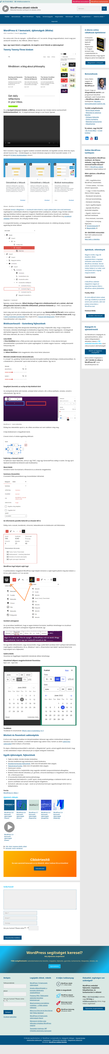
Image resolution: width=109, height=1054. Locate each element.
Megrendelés (59, 16)
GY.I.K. (77, 16)
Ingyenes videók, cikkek (20, 846)
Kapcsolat (54, 21)
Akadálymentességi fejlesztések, (19, 764)
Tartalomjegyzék (48, 16)
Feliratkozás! (40, 869)
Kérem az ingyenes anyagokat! (95, 351)
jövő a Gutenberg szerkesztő (15, 317)
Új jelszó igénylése (10, 1017)
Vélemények (69, 16)
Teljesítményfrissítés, (15, 766)
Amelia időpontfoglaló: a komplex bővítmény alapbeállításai (38, 990)
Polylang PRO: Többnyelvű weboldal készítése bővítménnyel (39, 998)
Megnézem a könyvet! (95, 63)
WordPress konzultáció (81, 2)
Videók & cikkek (99, 16)
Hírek (10, 846)
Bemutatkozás (16, 16)
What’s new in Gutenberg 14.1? (33, 731)
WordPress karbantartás (99, 2)
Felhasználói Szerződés (59, 1040)
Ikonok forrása (80, 1038)
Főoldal (7, 16)
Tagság (38, 16)
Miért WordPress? (28, 16)
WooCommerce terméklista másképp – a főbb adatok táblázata (39, 1005)
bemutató (8, 848)
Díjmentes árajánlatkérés (94, 1008)
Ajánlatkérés (54, 966)
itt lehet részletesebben (18, 155)
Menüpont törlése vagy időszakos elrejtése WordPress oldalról (40, 1023)
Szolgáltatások (87, 16)
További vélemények (95, 316)
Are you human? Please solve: (21, 928)
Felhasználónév (9, 983)
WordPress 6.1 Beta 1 (11, 793)
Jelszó (5, 991)
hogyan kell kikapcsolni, (46, 317)
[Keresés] (104, 9)
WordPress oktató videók (24, 7)
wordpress (19, 848)
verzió (14, 848)
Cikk (7, 846)
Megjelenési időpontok (75, 1040)
